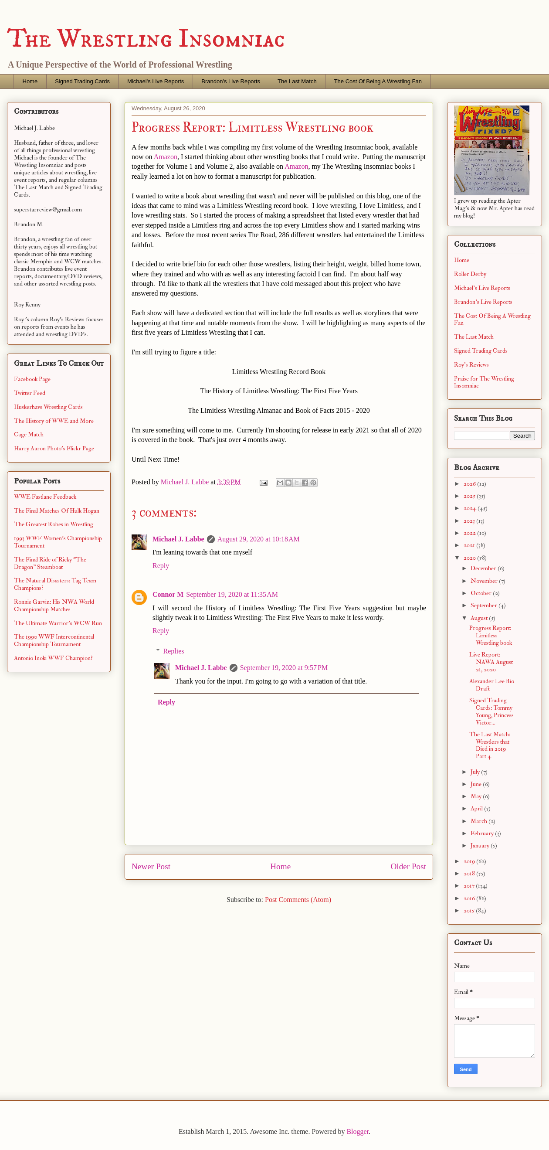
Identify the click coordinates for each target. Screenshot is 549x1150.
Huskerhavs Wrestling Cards (48, 407)
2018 (470, 873)
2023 (470, 520)
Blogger (357, 1131)
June (477, 784)
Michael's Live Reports (155, 81)
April (477, 808)
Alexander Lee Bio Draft (491, 684)
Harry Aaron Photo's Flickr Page (54, 448)
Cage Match (29, 434)
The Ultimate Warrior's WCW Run (58, 623)
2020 (470, 557)
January (481, 845)
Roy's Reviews (471, 364)
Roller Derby (470, 274)
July (476, 772)
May (477, 796)
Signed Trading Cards (82, 81)
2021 (470, 545)
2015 (470, 910)
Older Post (408, 866)
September (484, 605)
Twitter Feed (29, 393)
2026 (470, 483)
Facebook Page (32, 379)
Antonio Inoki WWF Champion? (53, 658)
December (484, 568)
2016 (470, 898)
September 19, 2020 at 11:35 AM (232, 594)
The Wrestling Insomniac (146, 39)
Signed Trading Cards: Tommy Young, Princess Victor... (491, 711)
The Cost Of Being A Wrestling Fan (378, 81)
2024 (471, 508)
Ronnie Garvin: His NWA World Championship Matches (54, 605)
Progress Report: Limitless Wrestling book (490, 635)
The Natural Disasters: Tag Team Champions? (55, 584)
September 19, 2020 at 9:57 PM (284, 667)
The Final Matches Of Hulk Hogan (56, 510)
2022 (470, 533)
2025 (470, 496)
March (479, 821)
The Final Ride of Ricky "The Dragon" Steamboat (50, 563)
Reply (160, 565)
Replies (173, 651)
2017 (470, 885)
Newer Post (151, 866)
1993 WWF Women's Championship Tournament (58, 541)
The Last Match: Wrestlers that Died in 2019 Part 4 (489, 745)
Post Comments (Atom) (298, 899)
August (480, 618)
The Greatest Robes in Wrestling (53, 524)
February (483, 833)
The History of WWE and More (54, 421)
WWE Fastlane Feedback (45, 496)
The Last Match (297, 81)
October (482, 593)
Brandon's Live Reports (230, 81)
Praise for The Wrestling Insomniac (484, 382)
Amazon (165, 156)
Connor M (167, 594)
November (485, 581)
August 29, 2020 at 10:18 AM (258, 539)
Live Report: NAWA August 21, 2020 (491, 662)
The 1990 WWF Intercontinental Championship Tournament (54, 640)
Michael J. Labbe (178, 539)
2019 (470, 861)
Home (30, 81)
